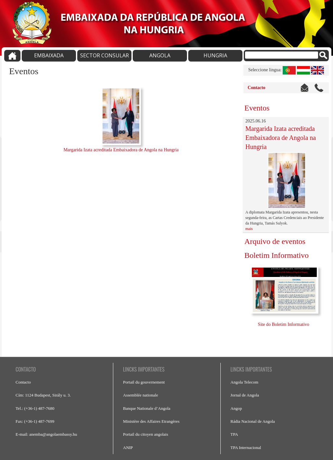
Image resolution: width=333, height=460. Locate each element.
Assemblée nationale (140, 395)
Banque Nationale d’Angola (146, 408)
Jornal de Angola (244, 395)
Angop (236, 408)
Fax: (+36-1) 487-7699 (35, 421)
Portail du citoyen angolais (145, 434)
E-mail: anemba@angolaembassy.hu (46, 434)
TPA (234, 434)
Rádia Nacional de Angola (252, 421)
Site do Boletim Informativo (284, 324)
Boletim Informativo (276, 255)
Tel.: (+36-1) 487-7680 (35, 408)
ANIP (128, 447)
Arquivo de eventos (274, 241)
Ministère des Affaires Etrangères (151, 421)
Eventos (256, 108)
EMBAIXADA (49, 55)
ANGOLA (159, 55)
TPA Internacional (245, 447)
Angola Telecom (244, 382)
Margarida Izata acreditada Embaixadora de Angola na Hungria (121, 149)
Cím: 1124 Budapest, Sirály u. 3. (43, 395)
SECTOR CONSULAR (104, 55)
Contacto (256, 87)
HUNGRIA (215, 55)
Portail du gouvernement (144, 382)
